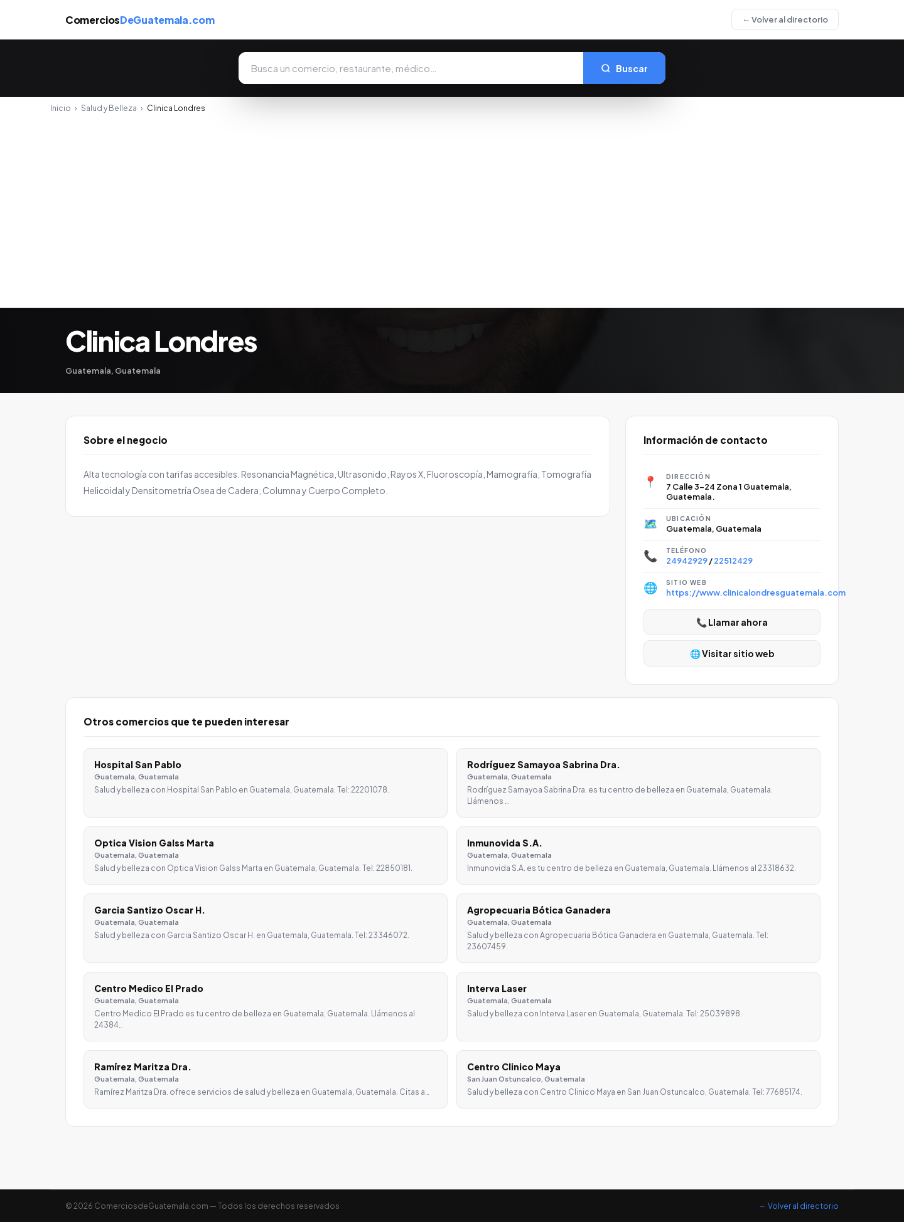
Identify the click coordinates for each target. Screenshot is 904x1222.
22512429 (733, 561)
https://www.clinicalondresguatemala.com (756, 592)
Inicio (60, 108)
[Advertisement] (452, 207)
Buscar (624, 68)
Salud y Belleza (109, 108)
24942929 (687, 561)
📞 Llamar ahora (732, 622)
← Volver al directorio (785, 19)
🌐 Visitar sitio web (732, 653)
